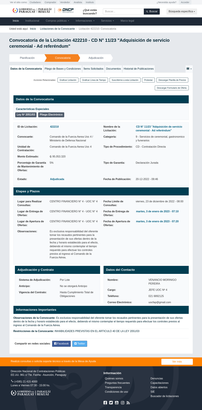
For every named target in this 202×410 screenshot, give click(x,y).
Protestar (148, 80)
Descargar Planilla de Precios (172, 80)
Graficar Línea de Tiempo (94, 80)
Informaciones (85, 20)
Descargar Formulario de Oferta (172, 88)
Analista (78, 2)
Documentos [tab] (113, 68)
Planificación (27, 58)
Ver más (177, 361)
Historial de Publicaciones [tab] (139, 68)
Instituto (90, 2)
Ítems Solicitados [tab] (93, 68)
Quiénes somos (114, 378)
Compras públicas (57, 20)
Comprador (50, 2)
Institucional (32, 20)
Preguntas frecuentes (117, 382)
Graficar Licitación (68, 80)
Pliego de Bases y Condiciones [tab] (63, 68)
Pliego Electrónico (51, 114)
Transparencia (113, 387)
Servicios (107, 20)
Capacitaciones (159, 382)
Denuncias (157, 378)
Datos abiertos (159, 387)
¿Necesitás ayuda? (166, 2)
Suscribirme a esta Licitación (125, 80)
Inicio (16, 20)
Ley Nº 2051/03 (26, 114)
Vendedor (65, 2)
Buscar (151, 11)
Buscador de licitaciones (165, 396)
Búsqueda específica (182, 11)
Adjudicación (96, 58)
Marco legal (127, 20)
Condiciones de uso (116, 391)
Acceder (185, 2)
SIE (153, 391)
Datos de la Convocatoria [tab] (26, 68)
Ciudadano (35, 2)
